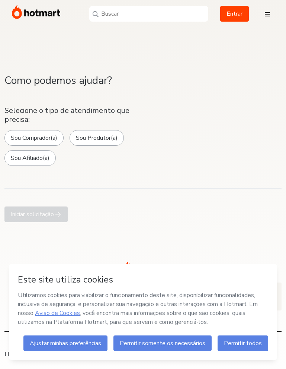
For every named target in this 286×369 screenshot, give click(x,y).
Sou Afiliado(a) (30, 158)
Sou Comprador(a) (34, 138)
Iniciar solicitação (36, 214)
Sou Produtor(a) (97, 138)
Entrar (234, 14)
